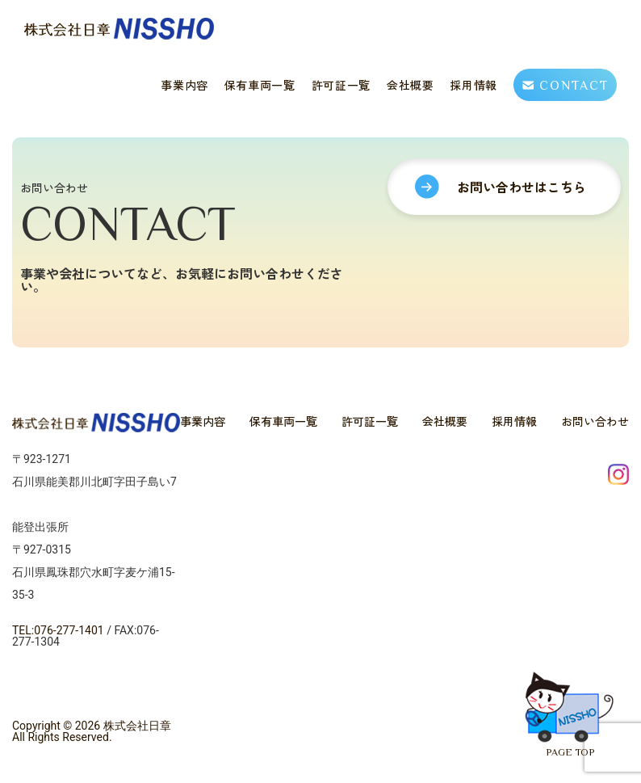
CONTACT (565, 84)
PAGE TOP (555, 699)
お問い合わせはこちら (500, 246)
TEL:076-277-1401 (58, 630)
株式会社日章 (137, 725)
